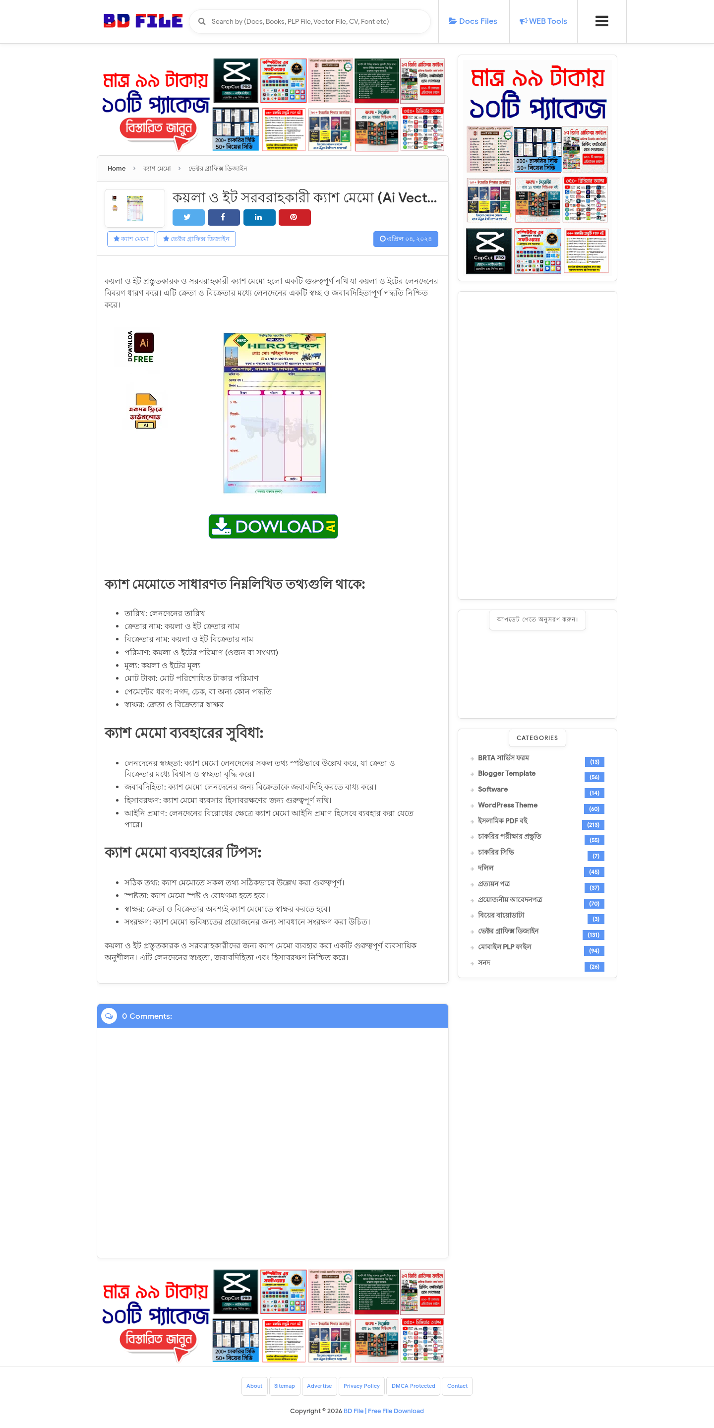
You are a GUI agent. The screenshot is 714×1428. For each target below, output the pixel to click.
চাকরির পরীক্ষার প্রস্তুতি (509, 837)
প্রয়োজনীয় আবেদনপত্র (510, 900)
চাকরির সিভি (496, 853)
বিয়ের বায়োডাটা (501, 916)
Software (493, 790)
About (245, 1387)
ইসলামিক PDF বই (502, 821)
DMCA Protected (418, 1387)
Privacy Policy (361, 1387)
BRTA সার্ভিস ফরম (503, 758)
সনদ (484, 963)
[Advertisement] (537, 445)
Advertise (315, 1387)
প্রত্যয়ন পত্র (494, 884)
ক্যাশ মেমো (134, 239)
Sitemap (278, 1387)
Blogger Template (507, 774)
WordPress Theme (507, 805)
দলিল (485, 868)
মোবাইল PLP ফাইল (504, 947)
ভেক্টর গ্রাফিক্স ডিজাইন (205, 239)
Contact (465, 1387)
